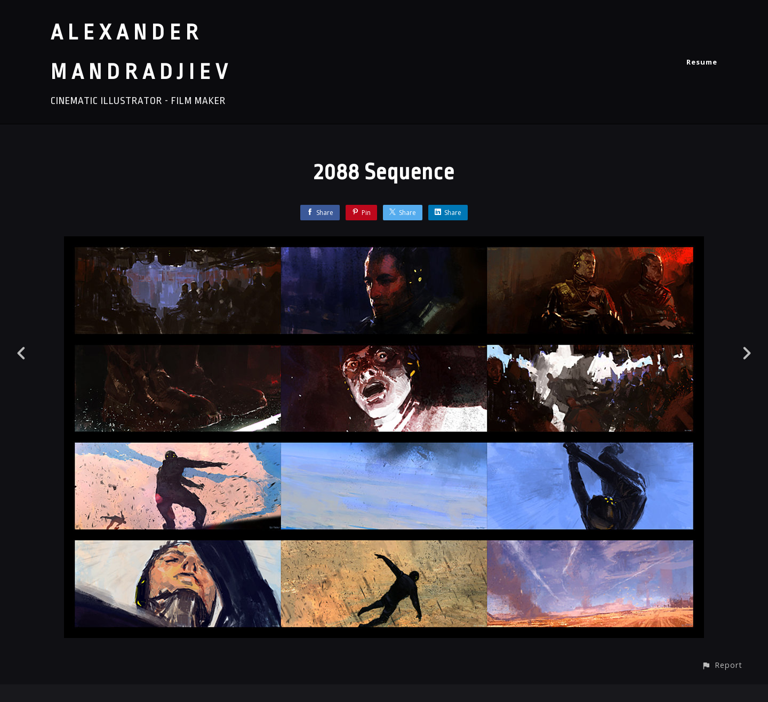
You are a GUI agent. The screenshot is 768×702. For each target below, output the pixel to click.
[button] (722, 665)
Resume (701, 62)
